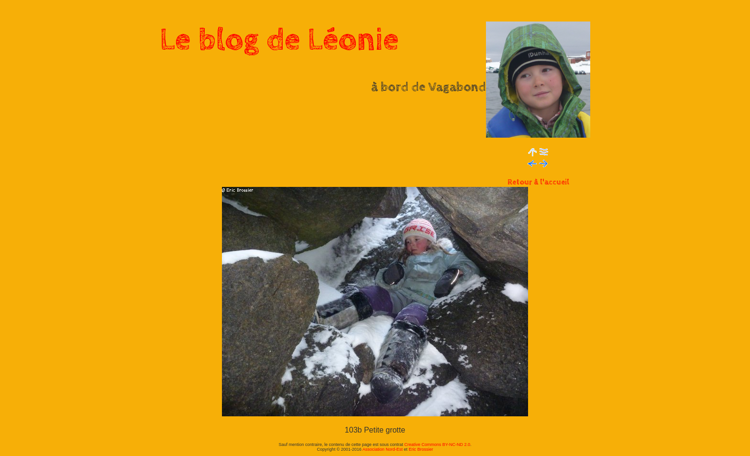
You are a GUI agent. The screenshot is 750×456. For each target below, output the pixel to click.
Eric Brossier (420, 449)
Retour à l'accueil (538, 182)
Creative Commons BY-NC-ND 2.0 (437, 444)
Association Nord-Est (383, 449)
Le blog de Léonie (279, 40)
